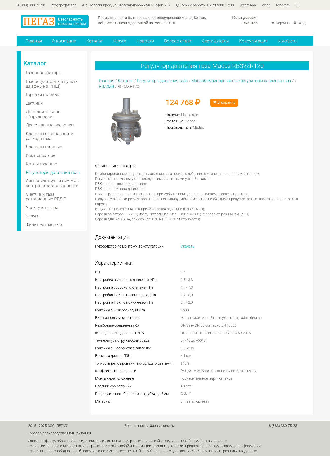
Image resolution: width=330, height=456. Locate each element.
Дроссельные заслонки (50, 124)
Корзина (280, 23)
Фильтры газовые (44, 224)
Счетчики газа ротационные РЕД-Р (46, 196)
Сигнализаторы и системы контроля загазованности (53, 183)
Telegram (282, 5)
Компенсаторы (41, 155)
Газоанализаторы (44, 72)
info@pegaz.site (63, 5)
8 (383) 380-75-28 (31, 5)
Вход (300, 23)
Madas (197, 80)
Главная (34, 40)
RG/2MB (106, 86)
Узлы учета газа (42, 207)
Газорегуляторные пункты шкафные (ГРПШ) (52, 84)
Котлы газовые (41, 163)
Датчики (34, 103)
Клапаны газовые (44, 146)
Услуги (119, 40)
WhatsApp (248, 5)
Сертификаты (215, 40)
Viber (266, 5)
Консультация (253, 40)
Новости (145, 40)
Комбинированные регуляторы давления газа (247, 80)
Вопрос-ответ (178, 40)
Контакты (287, 40)
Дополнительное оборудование (43, 114)
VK (297, 5)
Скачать (187, 246)
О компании (64, 40)
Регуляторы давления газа (53, 172)
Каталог (94, 40)
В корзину (224, 102)
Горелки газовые (43, 94)
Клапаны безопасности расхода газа (50, 136)
